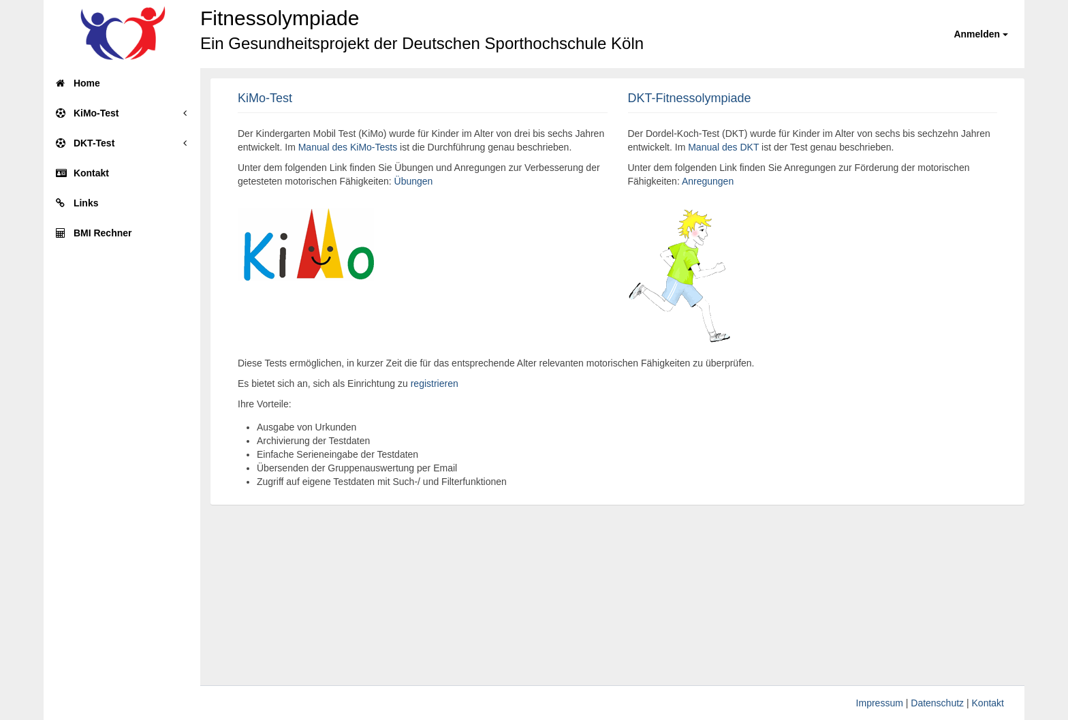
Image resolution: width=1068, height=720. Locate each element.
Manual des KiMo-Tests (348, 147)
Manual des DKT (723, 147)
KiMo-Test (265, 98)
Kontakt (988, 703)
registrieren (434, 383)
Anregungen (708, 181)
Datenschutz (937, 703)
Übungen (413, 181)
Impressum (879, 703)
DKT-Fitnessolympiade (689, 98)
